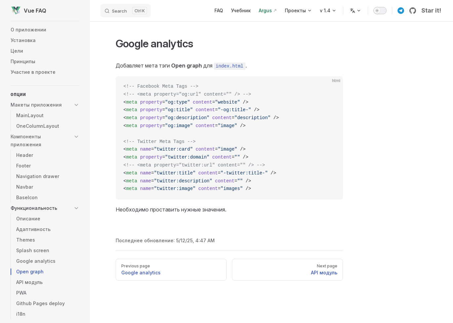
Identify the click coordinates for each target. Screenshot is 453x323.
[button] (45, 105)
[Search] (125, 10)
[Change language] (355, 10)
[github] (413, 11)
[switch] (380, 10)
